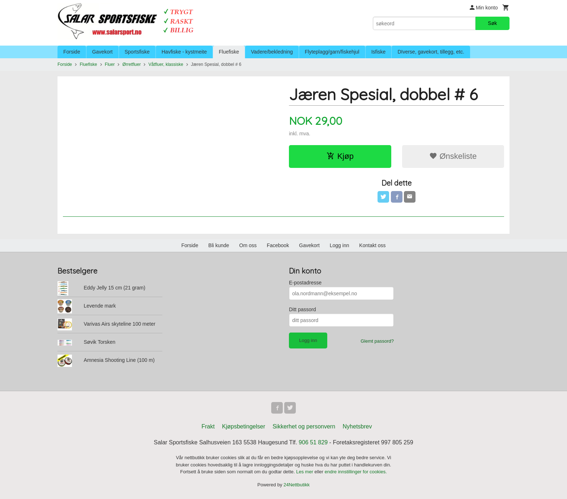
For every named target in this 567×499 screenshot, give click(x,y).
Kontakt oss (372, 245)
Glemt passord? (377, 341)
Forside (71, 52)
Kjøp (340, 156)
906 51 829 (313, 442)
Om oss (248, 245)
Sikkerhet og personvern (304, 426)
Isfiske (378, 52)
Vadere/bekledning (272, 52)
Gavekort (102, 52)
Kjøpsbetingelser (243, 426)
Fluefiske (229, 52)
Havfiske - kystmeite (184, 52)
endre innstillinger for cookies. (356, 471)
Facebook (278, 245)
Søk (492, 23)
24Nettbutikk (297, 484)
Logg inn (339, 245)
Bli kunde (218, 245)
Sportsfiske (137, 52)
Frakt (207, 426)
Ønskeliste (453, 156)
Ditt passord (302, 309)
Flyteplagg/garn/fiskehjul (332, 52)
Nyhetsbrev (357, 426)
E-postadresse (305, 283)
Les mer (305, 471)
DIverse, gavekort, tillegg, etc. (430, 52)
